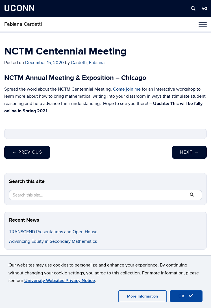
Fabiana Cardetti (23, 24)
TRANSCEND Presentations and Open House (53, 232)
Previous (27, 152)
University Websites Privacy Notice (59, 280)
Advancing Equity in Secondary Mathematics (53, 241)
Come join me (127, 89)
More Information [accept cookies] (142, 296)
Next (189, 152)
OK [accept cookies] (186, 295)
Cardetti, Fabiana (88, 62)
